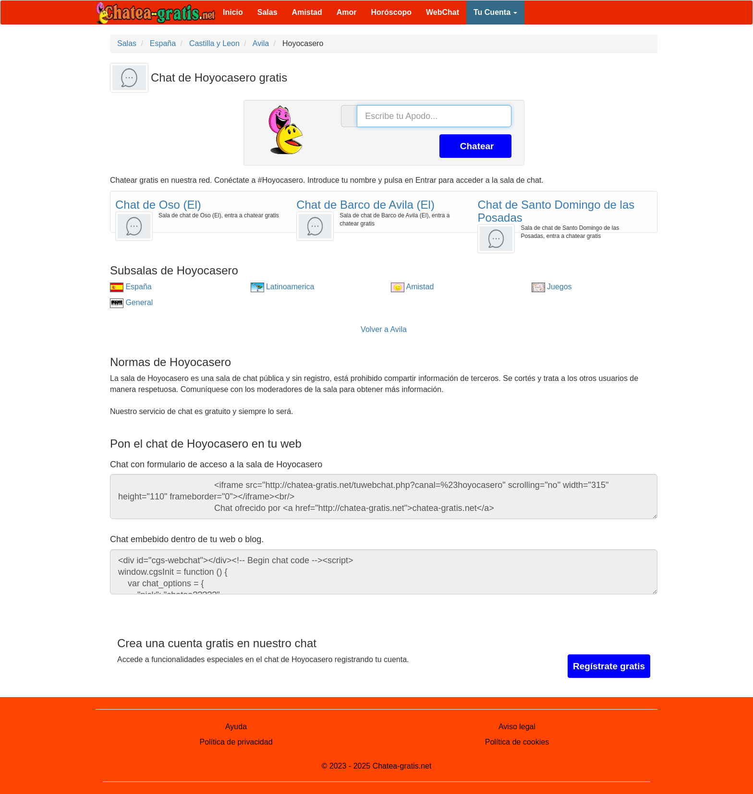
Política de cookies (517, 742)
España (131, 287)
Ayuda (236, 727)
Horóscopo (391, 12)
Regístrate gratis (609, 666)
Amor (347, 12)
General (131, 302)
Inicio (233, 12)
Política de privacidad (235, 742)
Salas (267, 12)
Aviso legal (516, 727)
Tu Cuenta (495, 12)
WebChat (442, 12)
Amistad (307, 12)
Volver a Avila (384, 329)
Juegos (552, 287)
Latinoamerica (283, 287)
